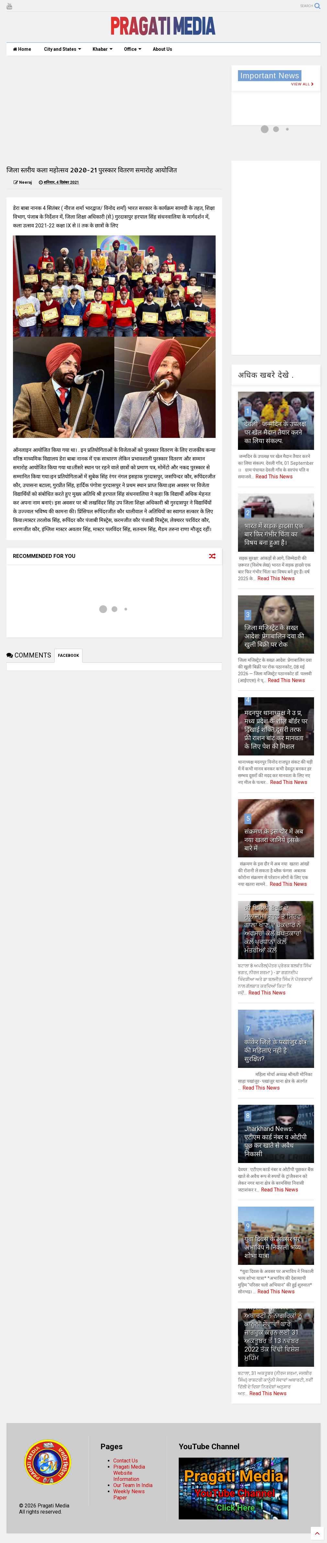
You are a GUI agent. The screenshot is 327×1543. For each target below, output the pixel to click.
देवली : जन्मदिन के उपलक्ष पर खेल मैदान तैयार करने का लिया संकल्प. (275, 432)
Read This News (274, 476)
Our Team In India (132, 1485)
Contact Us (125, 1461)
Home (22, 49)
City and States (62, 49)
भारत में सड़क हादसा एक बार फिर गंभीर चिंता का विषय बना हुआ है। (273, 534)
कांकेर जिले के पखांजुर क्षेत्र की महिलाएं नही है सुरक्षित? (275, 1050)
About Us (162, 49)
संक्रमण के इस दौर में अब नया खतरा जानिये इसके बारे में (273, 840)
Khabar (103, 49)
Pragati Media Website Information (129, 1473)
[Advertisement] (114, 110)
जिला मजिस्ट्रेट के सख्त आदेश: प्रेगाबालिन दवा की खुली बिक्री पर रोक (274, 636)
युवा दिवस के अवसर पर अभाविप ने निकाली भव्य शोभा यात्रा (272, 1247)
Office (132, 49)
